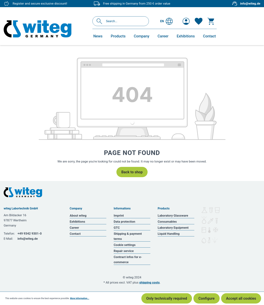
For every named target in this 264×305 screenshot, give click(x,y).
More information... (79, 298)
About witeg (78, 215)
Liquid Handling (169, 233)
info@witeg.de (250, 3)
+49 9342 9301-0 (30, 233)
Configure (206, 298)
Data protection (124, 221)
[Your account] (186, 21)
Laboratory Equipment (173, 227)
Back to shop (132, 172)
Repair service (124, 251)
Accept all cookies (241, 298)
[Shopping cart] (211, 21)
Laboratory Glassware (173, 215)
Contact (75, 233)
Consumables (167, 221)
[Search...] (124, 21)
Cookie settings (124, 245)
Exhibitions (77, 221)
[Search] (100, 21)
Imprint (119, 215)
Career (74, 227)
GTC (117, 227)
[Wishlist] (198, 21)
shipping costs (149, 282)
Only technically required (166, 298)
